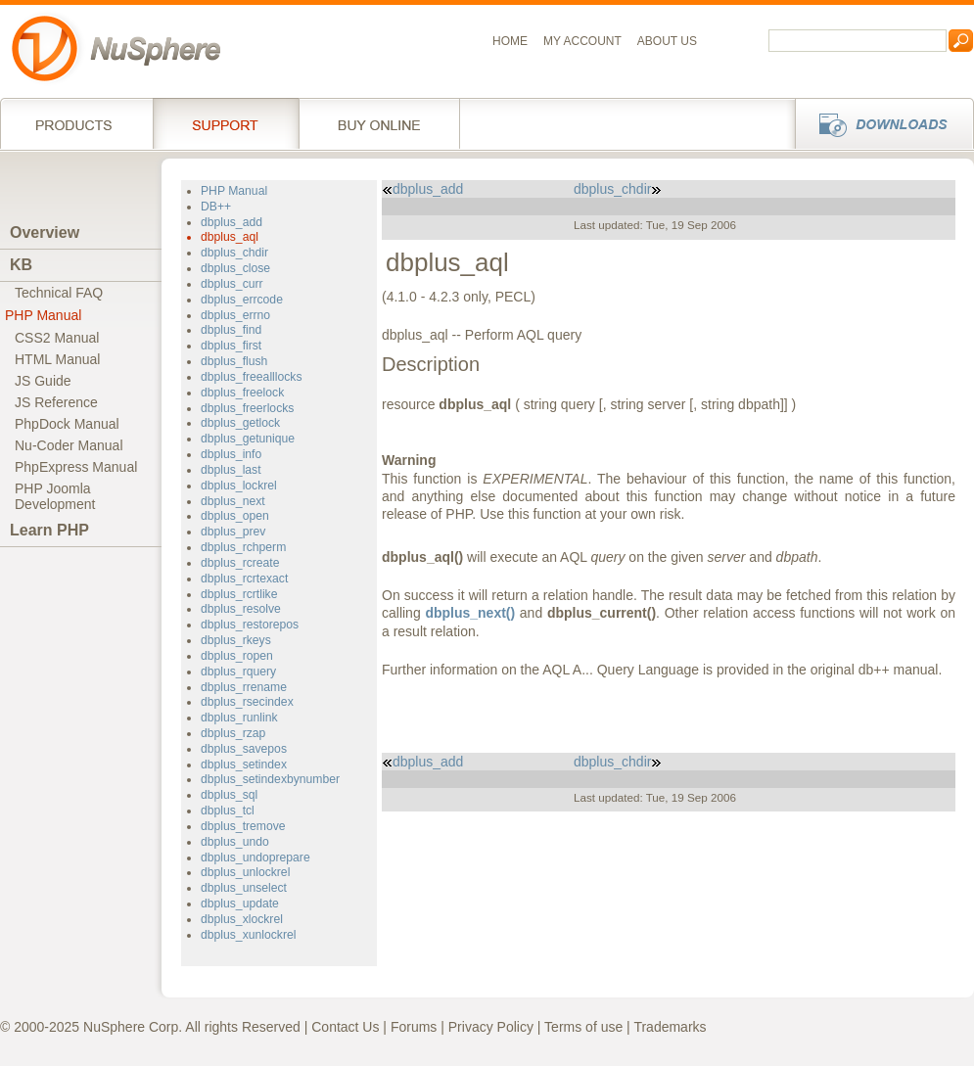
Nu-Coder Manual (69, 445)
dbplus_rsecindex (247, 702)
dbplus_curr (232, 284)
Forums (414, 1027)
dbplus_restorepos (250, 624)
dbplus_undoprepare (255, 857)
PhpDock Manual (67, 424)
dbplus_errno (235, 315)
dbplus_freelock (242, 392)
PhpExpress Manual (76, 467)
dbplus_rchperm (243, 547)
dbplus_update (240, 903)
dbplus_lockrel (239, 485)
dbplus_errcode (242, 299)
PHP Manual (43, 315)
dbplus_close (235, 268)
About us (667, 41)
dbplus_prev (233, 531)
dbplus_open (235, 516)
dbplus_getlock (240, 423)
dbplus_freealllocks (251, 377)
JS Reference (56, 402)
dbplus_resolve (241, 609)
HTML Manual (57, 359)
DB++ (216, 206)
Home (510, 41)
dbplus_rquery (238, 671)
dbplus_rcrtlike (239, 594)
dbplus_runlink (239, 717)
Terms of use (583, 1027)
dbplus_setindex (244, 764)
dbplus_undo (235, 842)
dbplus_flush (234, 361)
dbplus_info (231, 454)
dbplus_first (231, 345)
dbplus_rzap (233, 733)
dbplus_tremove (243, 826)
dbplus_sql (229, 795)
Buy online (379, 123)
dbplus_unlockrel (245, 872)
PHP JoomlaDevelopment (55, 496)
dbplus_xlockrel (242, 919)
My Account (582, 41)
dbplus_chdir (234, 252)
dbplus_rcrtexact (244, 578)
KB (21, 264)
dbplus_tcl (228, 810)
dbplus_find (231, 330)
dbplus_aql (229, 237)
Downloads (878, 123)
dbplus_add (231, 222)
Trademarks (669, 1027)
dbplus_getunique (248, 438)
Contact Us (345, 1027)
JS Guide (43, 381)
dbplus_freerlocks (247, 408)
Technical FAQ (59, 293)
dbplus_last (231, 470)
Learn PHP (49, 530)
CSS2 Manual (57, 338)
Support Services (226, 123)
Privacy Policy (490, 1027)
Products (76, 123)
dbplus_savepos (244, 749)
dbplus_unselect (244, 888)
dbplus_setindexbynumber (270, 779)
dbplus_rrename (244, 687)
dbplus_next (233, 501)
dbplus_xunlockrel (248, 935)
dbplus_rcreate (240, 563)
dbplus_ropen (237, 656)
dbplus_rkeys (236, 640)
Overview (44, 232)
